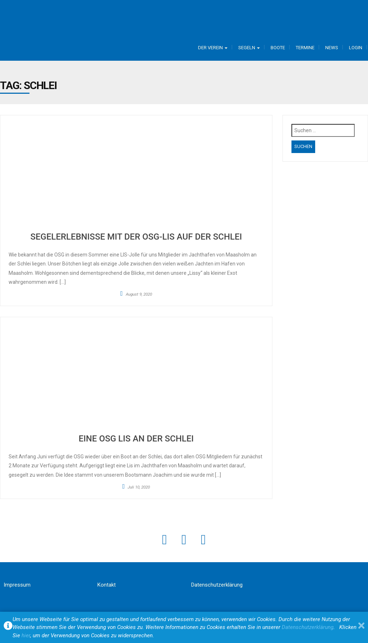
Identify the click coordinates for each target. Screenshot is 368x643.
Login (355, 47)
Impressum (17, 585)
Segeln (249, 47)
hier (26, 635)
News (331, 47)
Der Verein (212, 47)
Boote (278, 47)
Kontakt (106, 585)
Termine (305, 47)
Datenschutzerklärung (217, 585)
